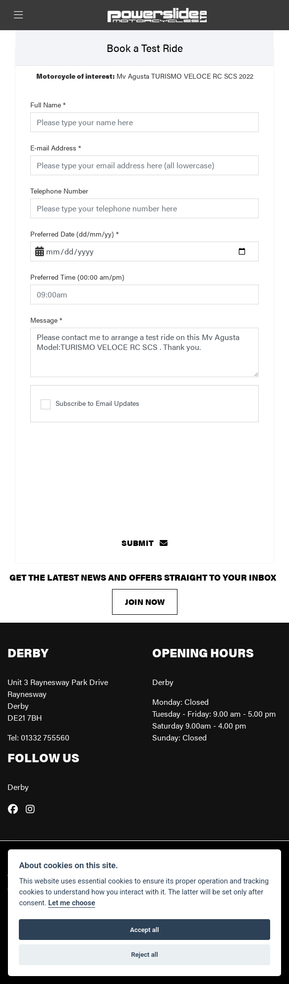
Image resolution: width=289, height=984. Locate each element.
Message (46, 320)
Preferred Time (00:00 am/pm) (77, 277)
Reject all (144, 954)
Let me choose (71, 903)
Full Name (48, 104)
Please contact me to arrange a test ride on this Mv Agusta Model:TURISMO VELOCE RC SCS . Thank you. (144, 352)
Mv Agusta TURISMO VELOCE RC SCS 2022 (144, 76)
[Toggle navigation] (18, 15)
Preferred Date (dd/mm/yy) (74, 234)
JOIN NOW (145, 601)
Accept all (144, 930)
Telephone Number (59, 191)
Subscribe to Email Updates (90, 403)
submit (144, 542)
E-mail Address (55, 147)
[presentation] (144, 471)
